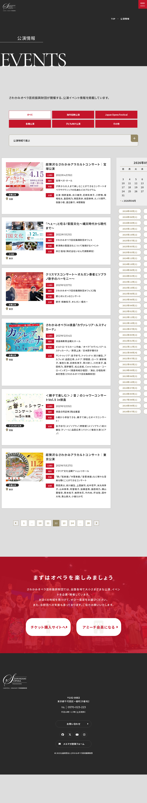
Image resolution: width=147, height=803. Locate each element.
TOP (113, 18)
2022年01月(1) (129, 343)
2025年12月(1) (129, 231)
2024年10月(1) (129, 267)
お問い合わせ (73, 752)
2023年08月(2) (129, 296)
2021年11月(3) (129, 349)
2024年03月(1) (129, 279)
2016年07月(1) (129, 414)
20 (91, 541)
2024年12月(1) (129, 261)
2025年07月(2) (129, 243)
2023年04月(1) (129, 308)
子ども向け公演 (73, 125)
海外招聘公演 (73, 115)
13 (64, 541)
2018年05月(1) (129, 397)
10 (38, 541)
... (30, 541)
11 (47, 541)
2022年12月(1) (129, 320)
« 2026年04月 (129, 204)
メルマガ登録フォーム (74, 772)
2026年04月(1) (129, 226)
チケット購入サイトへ (48, 650)
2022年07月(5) (129, 332)
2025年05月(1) (129, 249)
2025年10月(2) (129, 237)
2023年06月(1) (129, 302)
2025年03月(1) (129, 255)
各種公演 (30, 125)
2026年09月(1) (129, 214)
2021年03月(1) (129, 367)
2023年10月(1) (129, 290)
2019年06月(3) (129, 379)
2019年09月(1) (129, 373)
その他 (116, 125)
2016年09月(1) (129, 408)
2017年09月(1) (129, 402)
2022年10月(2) (129, 326)
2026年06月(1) (129, 220)
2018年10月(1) (129, 385)
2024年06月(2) (129, 273)
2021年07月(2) (129, 361)
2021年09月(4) (129, 355)
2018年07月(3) (129, 391)
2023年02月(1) (129, 314)
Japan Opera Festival (116, 115)
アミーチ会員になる (99, 650)
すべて (30, 115)
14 (73, 541)
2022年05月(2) (129, 338)
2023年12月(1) (129, 285)
